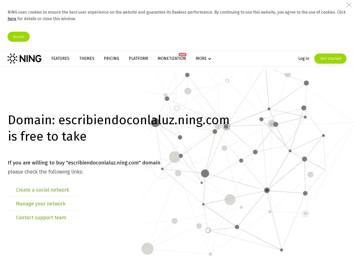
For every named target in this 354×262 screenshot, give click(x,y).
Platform (147, 60)
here (79, 18)
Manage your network (62, 220)
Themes (103, 60)
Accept (44, 36)
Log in (281, 60)
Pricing (124, 60)
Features (81, 60)
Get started (308, 60)
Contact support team (63, 234)
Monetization (177, 60)
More (203, 60)
